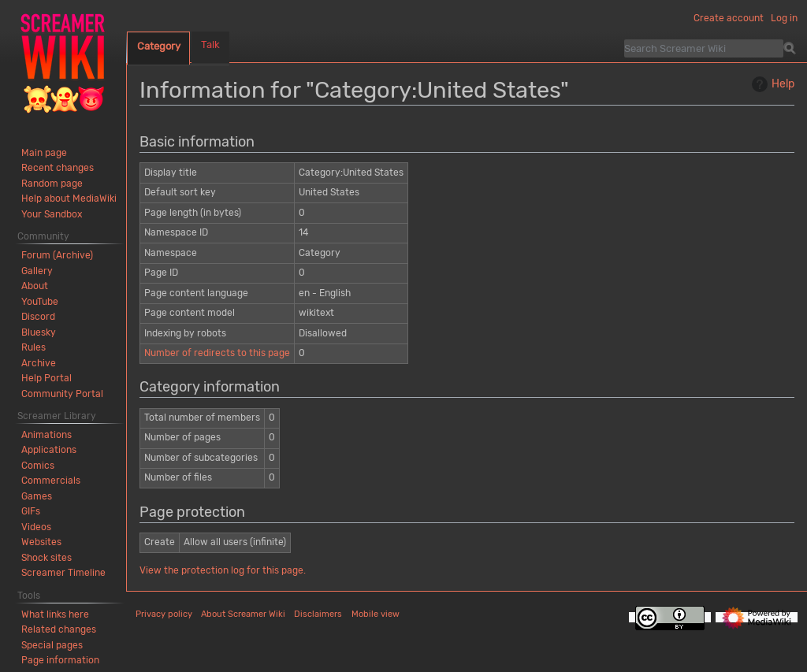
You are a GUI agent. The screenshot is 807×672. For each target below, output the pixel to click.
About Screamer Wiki (243, 614)
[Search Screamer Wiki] (703, 48)
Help (771, 84)
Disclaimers (318, 614)
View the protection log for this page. (222, 570)
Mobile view (375, 614)
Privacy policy (164, 614)
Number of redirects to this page (217, 352)
